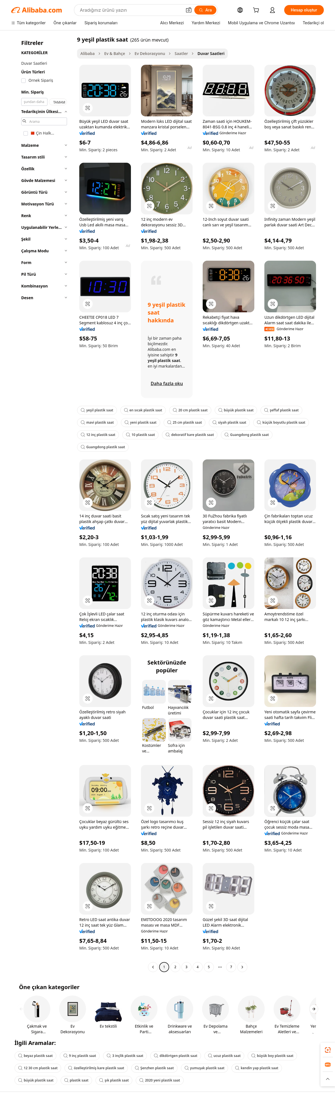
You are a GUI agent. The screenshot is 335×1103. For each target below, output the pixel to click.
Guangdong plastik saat (246, 434)
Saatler (181, 53)
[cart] (257, 10)
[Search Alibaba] (130, 10)
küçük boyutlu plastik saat (281, 422)
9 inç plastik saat (79, 1055)
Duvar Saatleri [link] (210, 53)
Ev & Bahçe (114, 53)
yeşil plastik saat (97, 410)
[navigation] (42, 503)
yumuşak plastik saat (205, 1068)
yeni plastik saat (141, 422)
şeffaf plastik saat (281, 410)
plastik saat (76, 1080)
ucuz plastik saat (224, 1055)
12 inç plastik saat (98, 434)
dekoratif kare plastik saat (190, 434)
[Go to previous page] (153, 967)
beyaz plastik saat (35, 1055)
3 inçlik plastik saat (125, 1055)
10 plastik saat (140, 434)
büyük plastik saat (236, 410)
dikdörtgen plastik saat (175, 1055)
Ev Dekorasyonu (150, 53)
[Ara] (205, 10)
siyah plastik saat (229, 422)
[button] (188, 10)
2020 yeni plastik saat (159, 1080)
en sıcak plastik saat (143, 410)
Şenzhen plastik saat (154, 1068)
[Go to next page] (242, 967)
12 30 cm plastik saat (38, 1068)
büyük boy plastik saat (272, 1055)
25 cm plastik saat (184, 422)
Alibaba (87, 53)
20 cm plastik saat (190, 410)
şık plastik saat (114, 1080)
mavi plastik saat (97, 422)
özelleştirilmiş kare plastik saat (96, 1068)
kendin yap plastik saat (256, 1068)
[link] (327, 1050)
